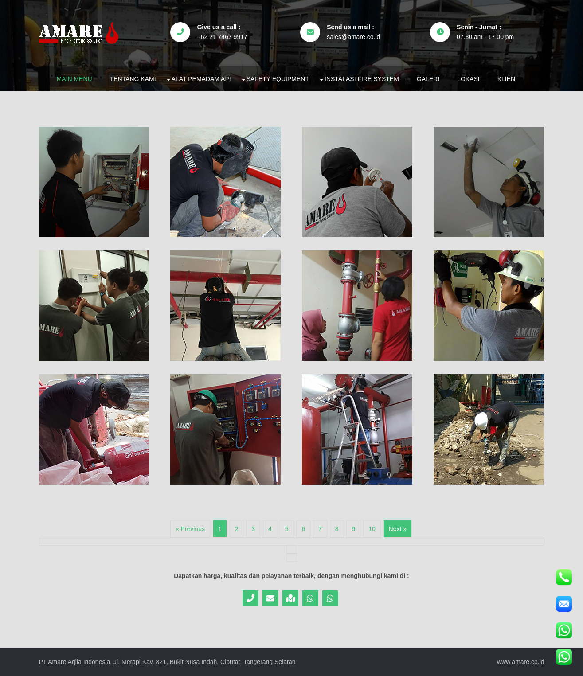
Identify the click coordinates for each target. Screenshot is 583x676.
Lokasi (468, 78)
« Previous (190, 528)
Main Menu (74, 78)
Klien (506, 78)
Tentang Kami (133, 78)
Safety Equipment (278, 78)
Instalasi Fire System (362, 78)
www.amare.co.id (520, 661)
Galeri (428, 78)
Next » (398, 528)
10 (372, 528)
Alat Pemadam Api (201, 78)
